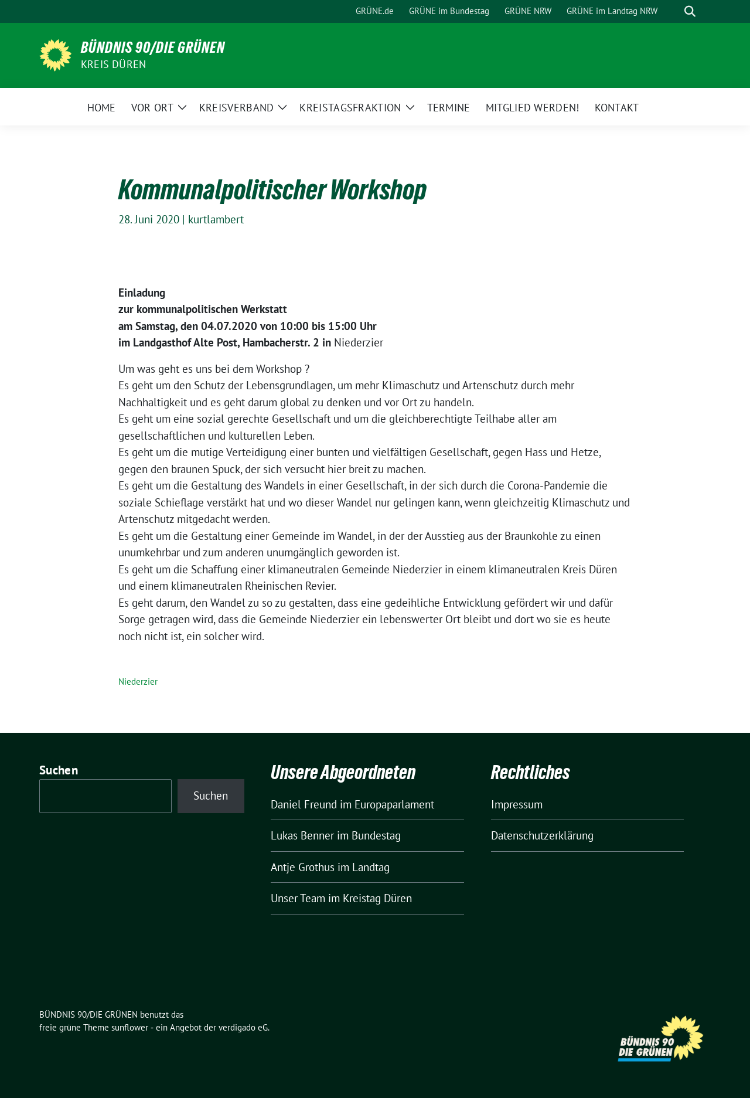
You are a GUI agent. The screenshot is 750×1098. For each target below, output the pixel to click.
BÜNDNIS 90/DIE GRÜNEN (153, 47)
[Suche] (673, 11)
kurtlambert (216, 219)
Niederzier (138, 681)
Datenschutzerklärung (542, 835)
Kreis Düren (113, 64)
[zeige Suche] (690, 11)
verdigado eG (243, 1027)
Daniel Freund (304, 804)
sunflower (129, 1027)
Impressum (517, 804)
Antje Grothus (303, 867)
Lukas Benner (302, 835)
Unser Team (298, 898)
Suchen (58, 770)
